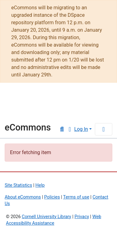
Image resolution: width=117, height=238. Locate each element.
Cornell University (36, 97)
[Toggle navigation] (103, 129)
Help (40, 185)
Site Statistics (18, 185)
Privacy (82, 216)
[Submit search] (62, 129)
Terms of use (76, 197)
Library (23, 114)
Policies (52, 197)
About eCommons (23, 197)
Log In (81, 129)
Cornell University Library (46, 216)
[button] (70, 129)
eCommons (28, 127)
